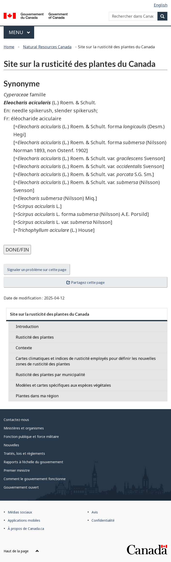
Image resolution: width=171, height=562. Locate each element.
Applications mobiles (24, 520)
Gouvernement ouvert (21, 487)
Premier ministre (17, 470)
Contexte (24, 347)
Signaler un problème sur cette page (36, 269)
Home (9, 47)
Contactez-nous (16, 419)
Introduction (27, 326)
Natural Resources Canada (47, 47)
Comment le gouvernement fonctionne (35, 479)
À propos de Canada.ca (26, 528)
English (160, 5)
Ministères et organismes (24, 428)
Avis (95, 512)
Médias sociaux (20, 512)
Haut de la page (21, 551)
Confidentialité (103, 520)
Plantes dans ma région (37, 395)
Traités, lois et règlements (24, 453)
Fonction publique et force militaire (31, 436)
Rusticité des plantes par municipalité (50, 374)
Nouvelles (11, 445)
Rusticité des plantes (35, 337)
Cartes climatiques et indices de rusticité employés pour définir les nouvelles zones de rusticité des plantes (86, 361)
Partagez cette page (85, 282)
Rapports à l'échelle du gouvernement (33, 462)
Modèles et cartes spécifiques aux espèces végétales (63, 385)
